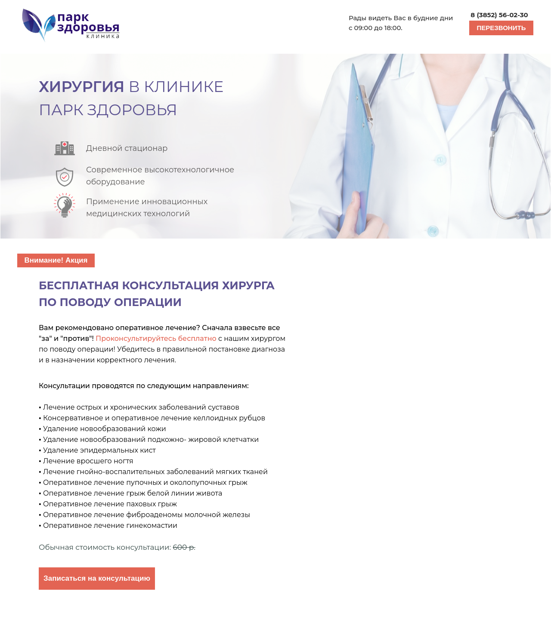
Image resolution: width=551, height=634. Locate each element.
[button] (501, 28)
